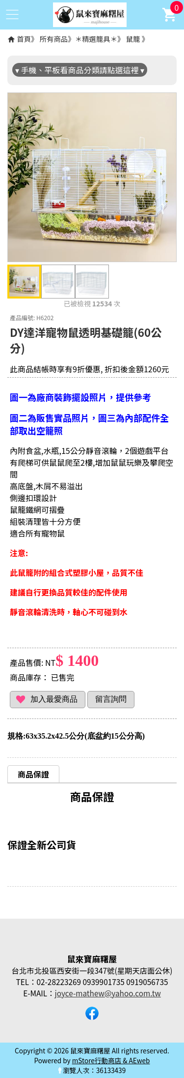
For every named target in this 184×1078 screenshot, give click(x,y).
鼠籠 (132, 38)
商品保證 (33, 774)
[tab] (33, 773)
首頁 (24, 38)
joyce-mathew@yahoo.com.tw (108, 993)
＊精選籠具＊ (96, 38)
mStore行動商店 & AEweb (111, 1060)
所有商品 (54, 38)
